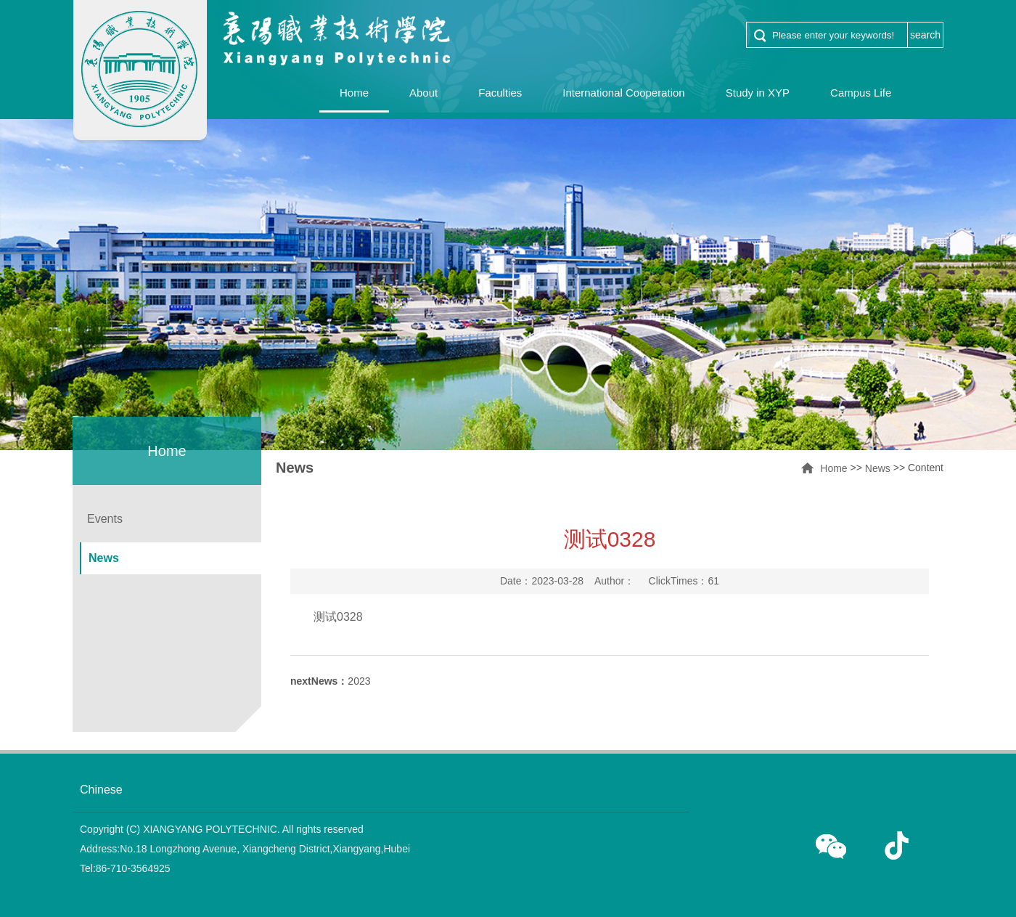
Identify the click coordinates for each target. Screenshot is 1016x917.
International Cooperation (623, 92)
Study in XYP (758, 92)
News (877, 468)
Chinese (101, 789)
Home (354, 92)
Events (105, 519)
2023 (330, 681)
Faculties (500, 92)
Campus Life (860, 92)
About (423, 92)
